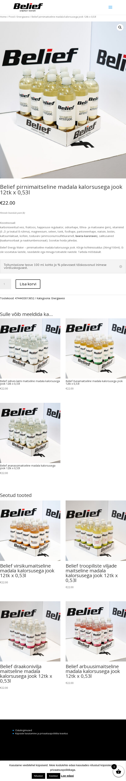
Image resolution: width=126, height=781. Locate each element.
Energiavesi (23, 16)
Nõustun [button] (38, 776)
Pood (12, 16)
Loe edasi (67, 775)
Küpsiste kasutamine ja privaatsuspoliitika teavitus (41, 733)
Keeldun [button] (53, 776)
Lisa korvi (28, 283)
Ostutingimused (23, 730)
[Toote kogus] (5, 284)
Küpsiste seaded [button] (85, 775)
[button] (120, 27)
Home (3, 16)
